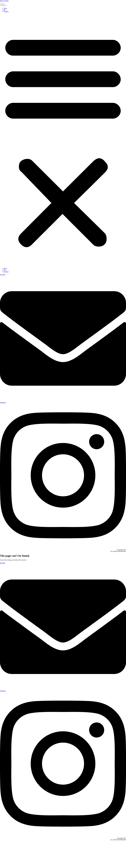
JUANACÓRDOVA (3, 4)
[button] (63, 140)
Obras (5, 8)
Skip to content (4, 0)
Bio (5, 10)
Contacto (6, 11)
